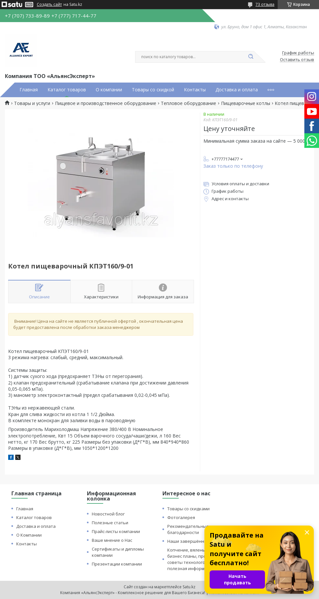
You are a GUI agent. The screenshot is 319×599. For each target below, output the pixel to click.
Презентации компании (117, 564)
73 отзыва (265, 4)
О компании (109, 89)
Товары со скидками (188, 509)
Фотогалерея (181, 517)
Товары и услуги (32, 103)
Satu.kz (189, 587)
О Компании (29, 535)
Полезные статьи (110, 523)
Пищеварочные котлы (245, 103)
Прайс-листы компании (116, 531)
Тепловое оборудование (188, 103)
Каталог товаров (67, 89)
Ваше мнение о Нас (112, 540)
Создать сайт (49, 4)
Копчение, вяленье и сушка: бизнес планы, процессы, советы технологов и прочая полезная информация (197, 559)
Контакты (195, 89)
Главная (29, 89)
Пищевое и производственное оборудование (105, 103)
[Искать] (250, 57)
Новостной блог (108, 514)
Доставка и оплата (236, 89)
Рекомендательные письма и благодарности (198, 529)
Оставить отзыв (297, 60)
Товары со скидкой (153, 89)
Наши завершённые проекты (198, 541)
